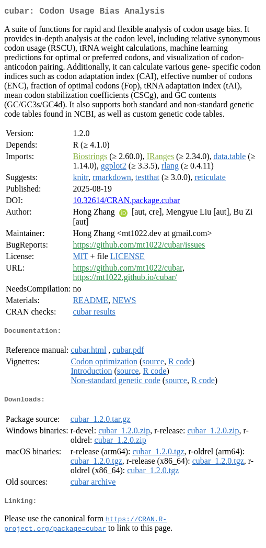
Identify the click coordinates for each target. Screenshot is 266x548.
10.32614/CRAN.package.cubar (126, 202)
